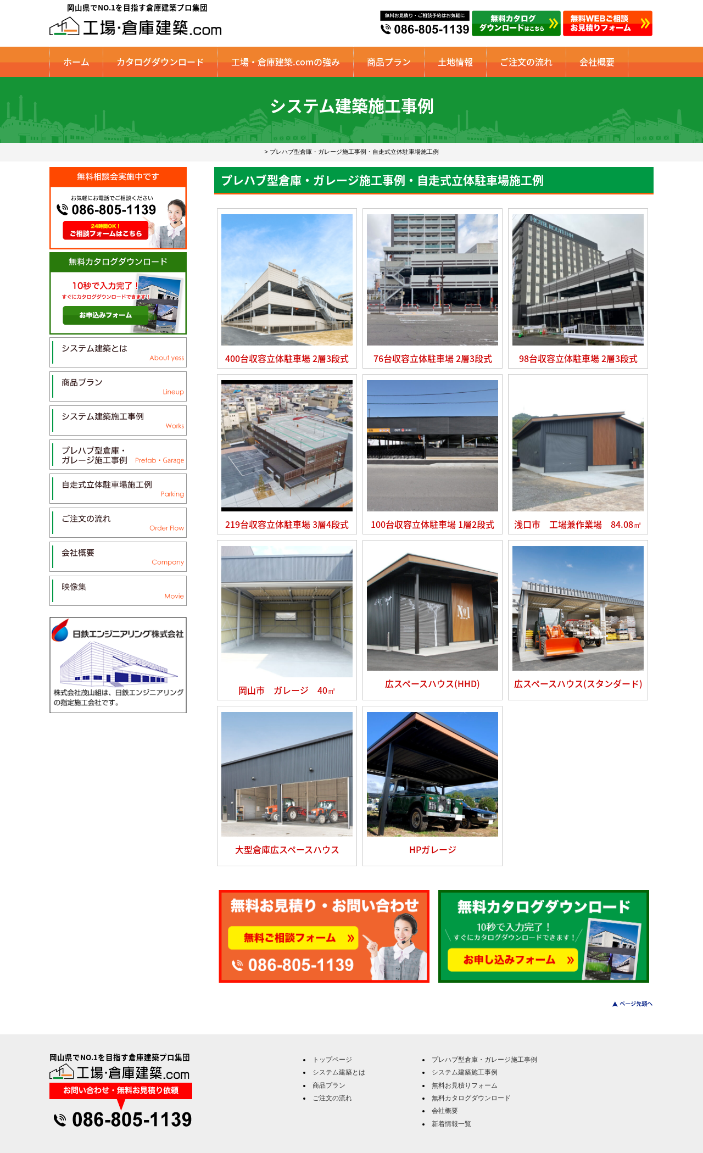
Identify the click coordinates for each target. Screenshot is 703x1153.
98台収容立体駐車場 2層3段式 (578, 358)
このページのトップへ (626, 1004)
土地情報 (455, 61)
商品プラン (389, 61)
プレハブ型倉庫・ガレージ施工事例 (484, 1059)
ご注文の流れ (526, 61)
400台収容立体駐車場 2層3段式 (287, 358)
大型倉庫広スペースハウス (287, 849)
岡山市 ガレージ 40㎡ (287, 690)
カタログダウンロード (160, 61)
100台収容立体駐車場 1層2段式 (432, 524)
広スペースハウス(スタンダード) (578, 683)
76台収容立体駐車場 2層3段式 (432, 358)
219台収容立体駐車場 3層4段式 (287, 524)
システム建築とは (339, 1072)
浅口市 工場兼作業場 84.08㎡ (578, 524)
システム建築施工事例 (465, 1072)
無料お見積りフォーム (465, 1085)
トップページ (332, 1059)
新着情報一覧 (451, 1124)
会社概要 (597, 61)
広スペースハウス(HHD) (432, 683)
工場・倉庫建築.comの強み (285, 61)
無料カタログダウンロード (471, 1098)
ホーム (76, 61)
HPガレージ (432, 849)
